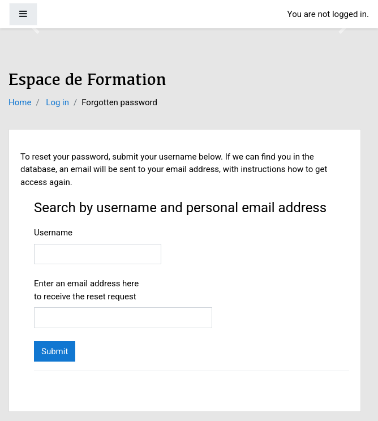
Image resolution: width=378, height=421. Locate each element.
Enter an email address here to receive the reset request (86, 290)
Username (53, 232)
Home (19, 102)
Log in (57, 102)
